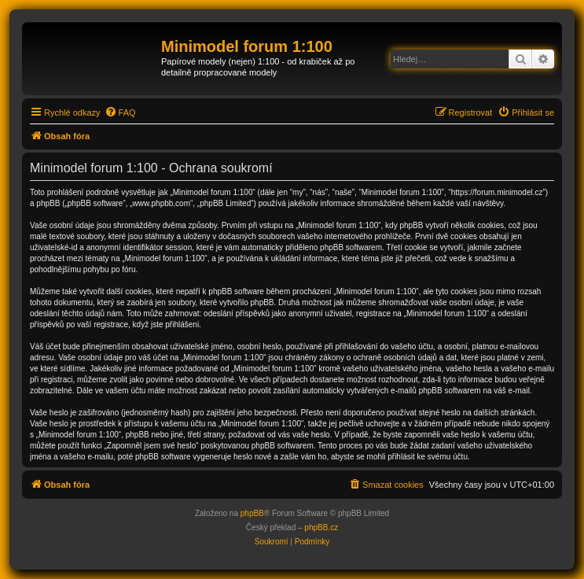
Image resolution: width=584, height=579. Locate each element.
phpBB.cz (321, 527)
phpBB (252, 513)
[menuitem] (120, 112)
